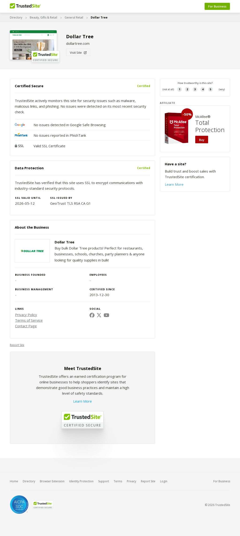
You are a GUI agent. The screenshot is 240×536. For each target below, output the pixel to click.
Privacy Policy (26, 314)
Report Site (17, 345)
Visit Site (78, 52)
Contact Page (26, 326)
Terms (118, 481)
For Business (217, 6)
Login (163, 481)
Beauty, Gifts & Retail (43, 17)
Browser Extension (52, 481)
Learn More (82, 401)
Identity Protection (81, 481)
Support (103, 481)
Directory (16, 17)
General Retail (74, 17)
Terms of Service (29, 320)
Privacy (131, 481)
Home (14, 481)
